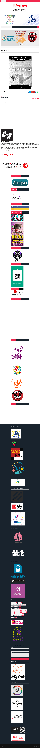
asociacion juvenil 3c (15, 604)
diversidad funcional (15, 608)
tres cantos (20, 615)
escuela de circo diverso (16, 610)
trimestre (13, 617)
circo (23, 604)
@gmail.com (31, 147)
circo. (13, 606)
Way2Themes (10, 746)
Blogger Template (20, 746)
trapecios (13, 615)
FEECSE (24, 610)
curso (18, 606)
